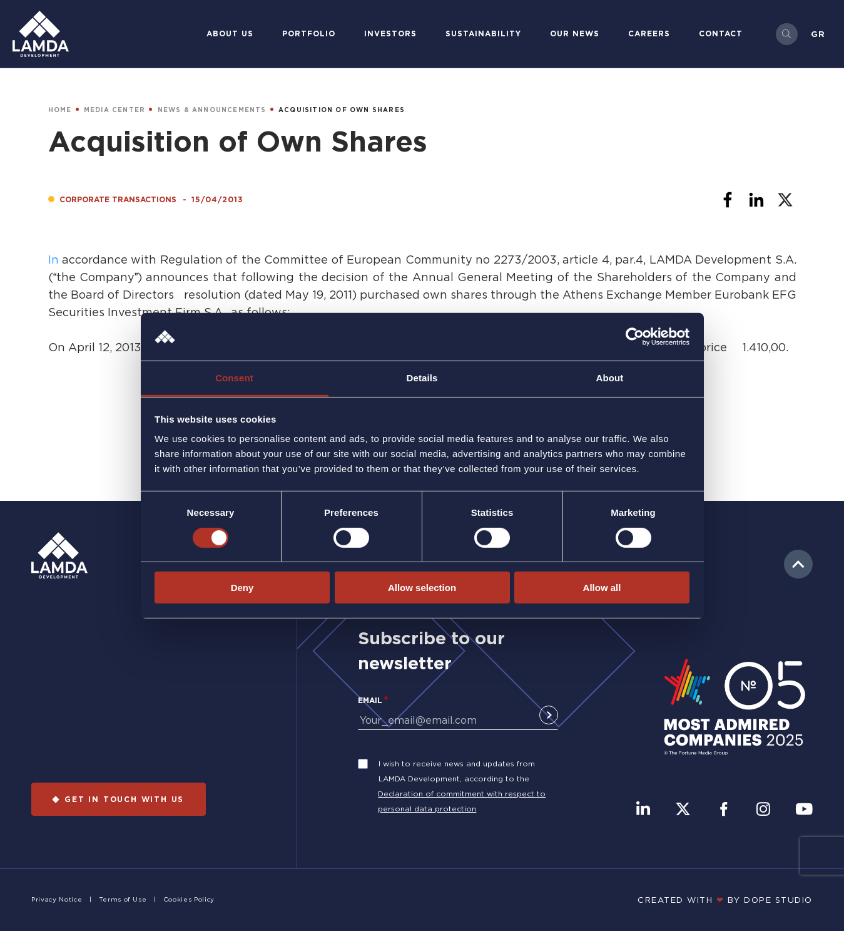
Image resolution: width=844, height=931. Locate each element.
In (55, 259)
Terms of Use (123, 899)
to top (798, 564)
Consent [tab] (234, 378)
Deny (242, 587)
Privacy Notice (56, 899)
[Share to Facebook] (727, 199)
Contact (721, 33)
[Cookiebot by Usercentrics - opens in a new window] (634, 336)
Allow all (602, 587)
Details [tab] (422, 378)
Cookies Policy (189, 899)
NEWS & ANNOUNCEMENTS (212, 109)
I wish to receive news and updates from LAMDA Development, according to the (457, 771)
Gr (818, 33)
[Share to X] (785, 199)
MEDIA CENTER (114, 109)
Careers (649, 33)
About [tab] (610, 378)
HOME (60, 109)
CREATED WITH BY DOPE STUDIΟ (725, 899)
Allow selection (422, 587)
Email (370, 700)
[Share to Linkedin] (756, 199)
